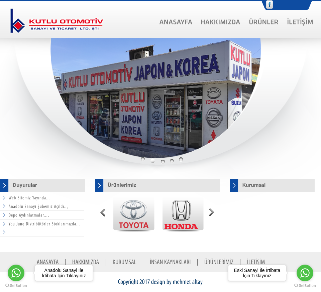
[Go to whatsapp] (305, 273)
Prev (103, 213)
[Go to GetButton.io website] (305, 285)
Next (211, 213)
